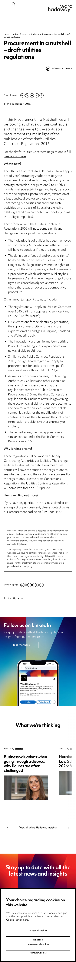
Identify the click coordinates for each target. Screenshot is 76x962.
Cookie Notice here (17, 929)
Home (6, 34)
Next (68, 828)
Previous (7, 828)
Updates (35, 34)
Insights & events (20, 34)
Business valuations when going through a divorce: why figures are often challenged (25, 764)
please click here (15, 157)
